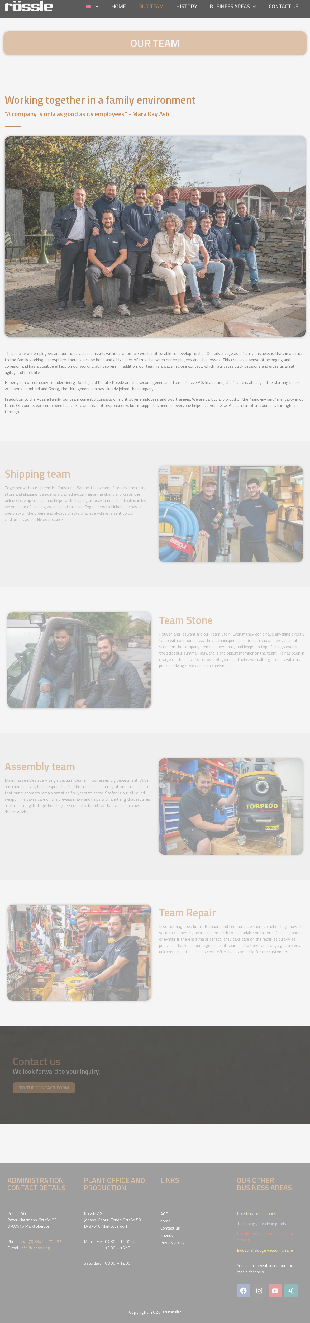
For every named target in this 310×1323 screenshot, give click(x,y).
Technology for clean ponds (261, 1223)
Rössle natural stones (256, 1213)
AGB (164, 1214)
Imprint (166, 1235)
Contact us (170, 1228)
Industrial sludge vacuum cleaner (265, 1250)
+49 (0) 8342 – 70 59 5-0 (44, 1241)
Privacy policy (172, 1242)
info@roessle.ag (35, 1248)
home (165, 1221)
